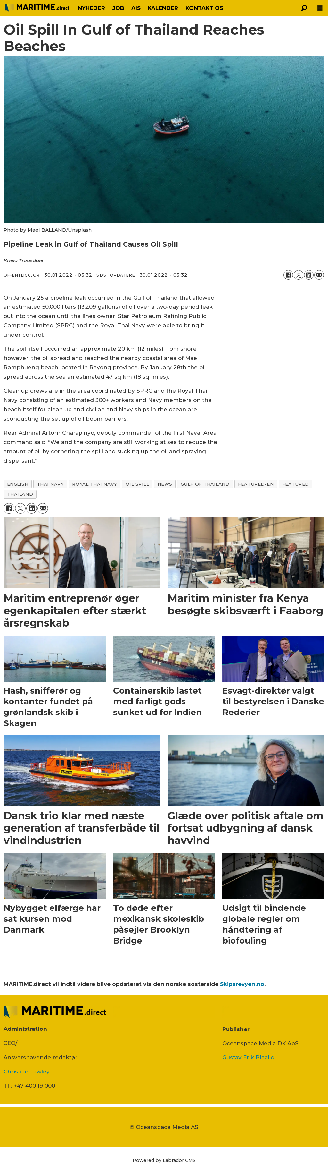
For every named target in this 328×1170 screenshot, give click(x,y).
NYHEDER (91, 8)
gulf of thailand (205, 484)
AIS (136, 8)
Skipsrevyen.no (242, 984)
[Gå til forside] (37, 8)
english (18, 484)
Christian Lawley (27, 1071)
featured (295, 484)
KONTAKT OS (204, 8)
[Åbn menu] (320, 8)
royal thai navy (94, 484)
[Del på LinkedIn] (309, 275)
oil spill (137, 484)
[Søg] (304, 8)
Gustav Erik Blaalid (248, 1057)
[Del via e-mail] (319, 275)
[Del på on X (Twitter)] (298, 275)
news (165, 484)
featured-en (256, 484)
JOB (118, 8)
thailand (20, 494)
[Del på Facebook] (288, 275)
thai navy (50, 484)
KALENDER (163, 8)
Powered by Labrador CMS (164, 1160)
